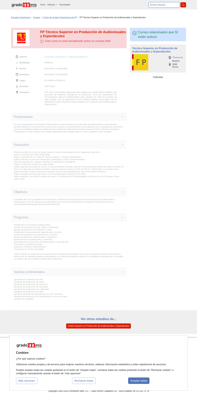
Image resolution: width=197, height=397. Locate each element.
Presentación (23, 117)
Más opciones (26, 380)
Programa (21, 217)
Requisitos (21, 144)
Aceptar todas (138, 380)
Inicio (42, 5)
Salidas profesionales (29, 272)
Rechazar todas (83, 380)
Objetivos (20, 192)
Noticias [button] (51, 5)
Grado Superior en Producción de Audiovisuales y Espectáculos (98, 326)
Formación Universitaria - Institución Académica (65, 56)
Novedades (64, 5)
